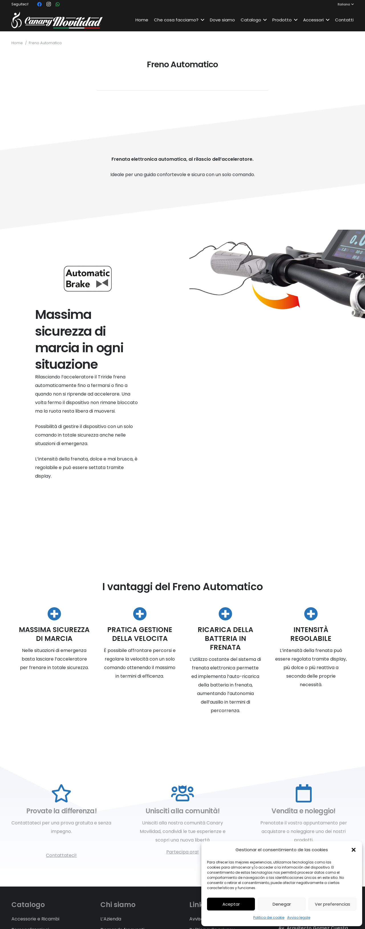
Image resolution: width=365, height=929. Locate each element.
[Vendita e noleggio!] (304, 793)
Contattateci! (61, 855)
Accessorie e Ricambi (35, 919)
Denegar (282, 904)
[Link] (57, 19)
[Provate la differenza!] (61, 793)
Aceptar (231, 904)
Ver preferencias (332, 904)
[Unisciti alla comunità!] (183, 793)
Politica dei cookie (268, 917)
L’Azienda (110, 919)
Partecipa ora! (182, 852)
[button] (353, 850)
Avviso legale (298, 917)
